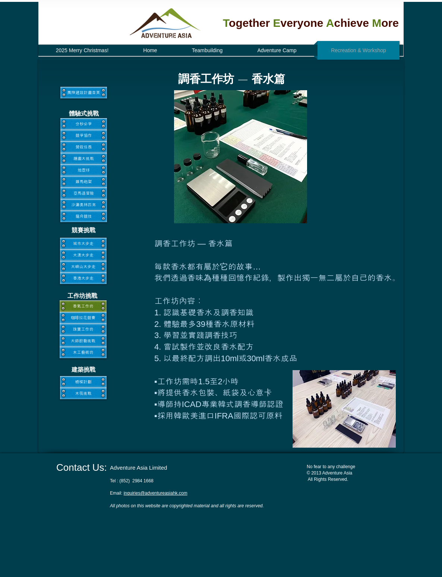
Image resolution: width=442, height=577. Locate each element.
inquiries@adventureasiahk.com (155, 493)
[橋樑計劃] (83, 382)
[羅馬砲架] (83, 181)
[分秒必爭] (83, 124)
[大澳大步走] (83, 255)
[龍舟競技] (83, 216)
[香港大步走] (83, 278)
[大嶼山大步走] (83, 266)
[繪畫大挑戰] (83, 158)
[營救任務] (83, 147)
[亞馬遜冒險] (83, 193)
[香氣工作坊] (83, 306)
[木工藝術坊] (83, 352)
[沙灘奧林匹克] (83, 205)
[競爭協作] (83, 135)
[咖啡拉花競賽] (83, 318)
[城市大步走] (83, 243)
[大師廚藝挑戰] (83, 341)
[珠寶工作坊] (83, 329)
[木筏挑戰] (83, 393)
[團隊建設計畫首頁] (83, 92)
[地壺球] (83, 170)
